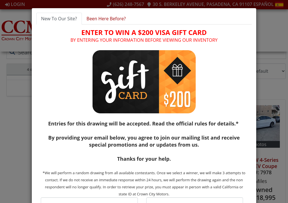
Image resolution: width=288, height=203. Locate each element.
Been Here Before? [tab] (106, 19)
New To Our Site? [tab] (59, 19)
